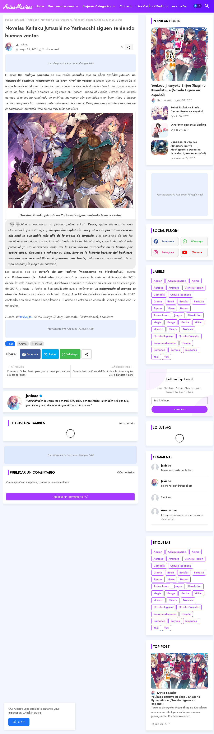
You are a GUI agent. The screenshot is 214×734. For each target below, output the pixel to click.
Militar (198, 322)
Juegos (178, 315)
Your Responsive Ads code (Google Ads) (70, 63)
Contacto (126, 6)
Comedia (159, 295)
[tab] (39, 6)
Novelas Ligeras (163, 336)
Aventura (174, 288)
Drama (158, 301)
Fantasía (199, 301)
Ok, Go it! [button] (19, 722)
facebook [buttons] (168, 241)
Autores (158, 288)
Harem (184, 308)
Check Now (30, 713)
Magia (157, 322)
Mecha (185, 322)
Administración (177, 281)
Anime (23, 344)
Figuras (158, 308)
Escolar (184, 301)
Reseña (186, 343)
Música (173, 329)
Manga (171, 322)
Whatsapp (72, 354)
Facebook (32, 354)
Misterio (158, 329)
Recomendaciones (61, 6)
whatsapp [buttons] (197, 241)
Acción (158, 281)
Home (40, 6)
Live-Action (194, 315)
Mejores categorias (97, 6)
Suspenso (191, 350)
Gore (171, 308)
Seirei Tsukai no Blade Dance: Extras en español (187, 109)
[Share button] (87, 354)
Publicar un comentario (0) (70, 496)
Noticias (32, 20)
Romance (159, 350)
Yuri (166, 357)
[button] (197, 6)
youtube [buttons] (197, 252)
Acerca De (179, 6)
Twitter (52, 354)
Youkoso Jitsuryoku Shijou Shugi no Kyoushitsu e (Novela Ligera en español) (178, 90)
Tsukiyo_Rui (25, 317)
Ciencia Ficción (194, 288)
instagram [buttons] (168, 252)
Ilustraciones (161, 315)
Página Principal (14, 20)
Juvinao (32, 395)
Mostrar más (127, 423)
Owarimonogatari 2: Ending (188, 125)
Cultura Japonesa (180, 295)
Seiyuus (175, 350)
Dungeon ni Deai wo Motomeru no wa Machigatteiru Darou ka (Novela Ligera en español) (188, 147)
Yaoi (156, 357)
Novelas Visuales (189, 336)
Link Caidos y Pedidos (152, 6)
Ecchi (170, 301)
